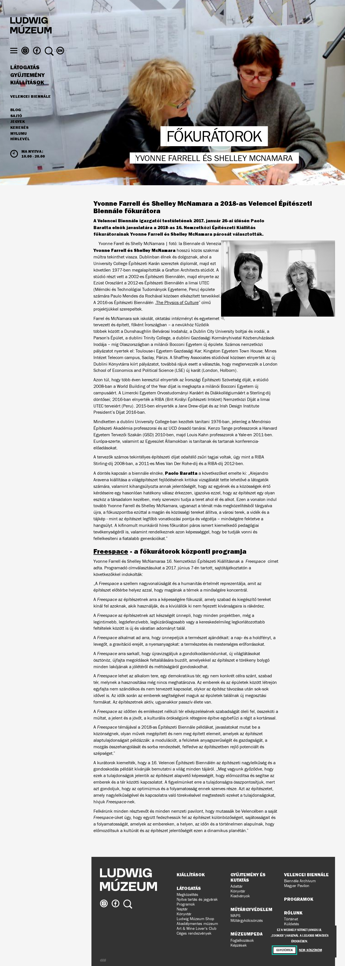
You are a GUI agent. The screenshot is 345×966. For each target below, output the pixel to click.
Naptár (182, 909)
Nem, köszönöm (310, 950)
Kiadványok (240, 896)
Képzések (238, 945)
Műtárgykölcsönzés (246, 920)
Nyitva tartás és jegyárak (197, 899)
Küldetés (291, 924)
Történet (291, 919)
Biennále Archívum (300, 881)
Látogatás (25, 78)
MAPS (235, 915)
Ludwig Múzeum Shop (195, 918)
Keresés (19, 138)
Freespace (110, 551)
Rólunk (293, 913)
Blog (15, 121)
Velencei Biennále (30, 107)
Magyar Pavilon (296, 885)
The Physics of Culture (177, 302)
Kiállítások (27, 93)
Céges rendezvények (194, 933)
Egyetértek (284, 950)
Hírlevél (20, 149)
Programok (186, 904)
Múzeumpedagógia (253, 934)
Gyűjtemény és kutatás (248, 877)
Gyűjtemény (27, 86)
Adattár (236, 886)
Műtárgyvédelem (251, 909)
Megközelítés (187, 894)
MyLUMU (18, 144)
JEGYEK (17, 132)
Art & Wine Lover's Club (197, 928)
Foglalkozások (242, 940)
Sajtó (16, 127)
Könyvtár (184, 914)
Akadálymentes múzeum (197, 923)
